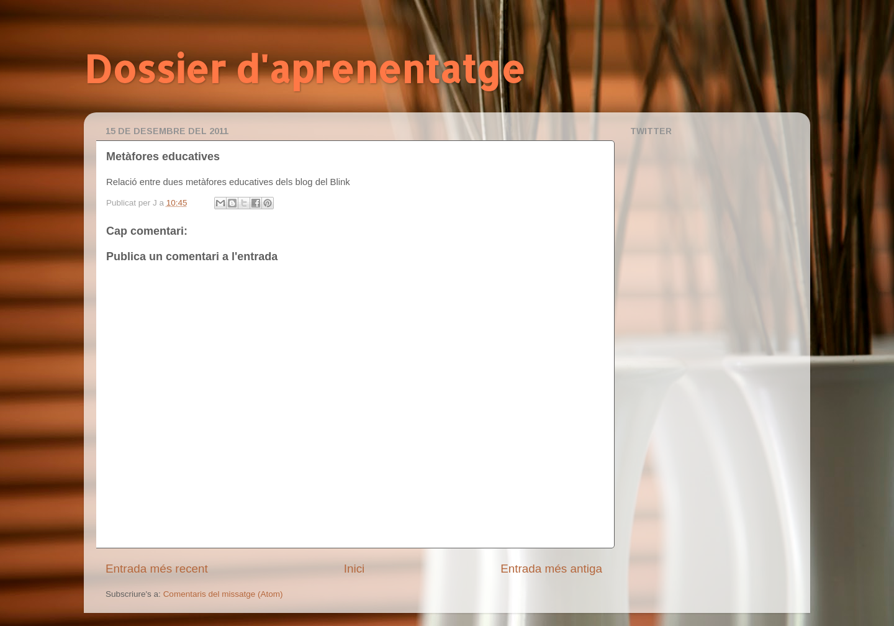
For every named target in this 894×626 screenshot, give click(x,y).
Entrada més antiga (551, 568)
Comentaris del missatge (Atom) (223, 594)
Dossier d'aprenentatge (304, 69)
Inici (354, 568)
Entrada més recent (157, 568)
